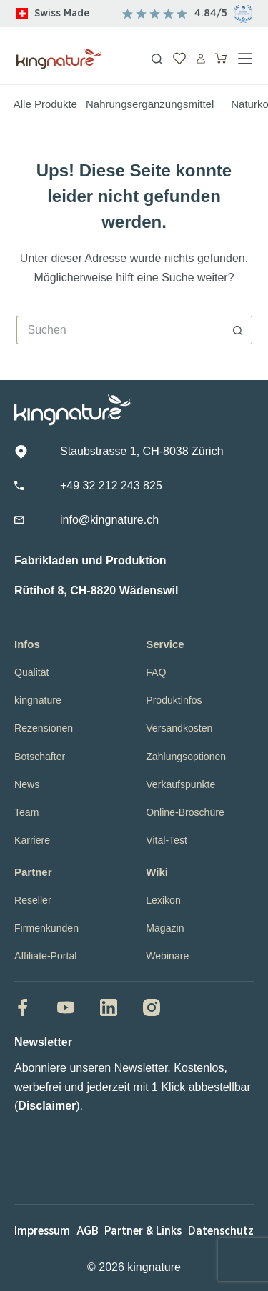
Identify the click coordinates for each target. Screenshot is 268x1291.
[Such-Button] (238, 330)
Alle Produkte (45, 104)
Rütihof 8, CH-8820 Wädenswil (96, 590)
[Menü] (245, 58)
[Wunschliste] (179, 58)
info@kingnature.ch (109, 520)
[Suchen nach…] (120, 330)
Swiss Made (61, 13)
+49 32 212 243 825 (111, 485)
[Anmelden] (201, 58)
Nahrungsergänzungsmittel (150, 104)
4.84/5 (210, 13)
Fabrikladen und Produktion (90, 560)
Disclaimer (47, 1106)
